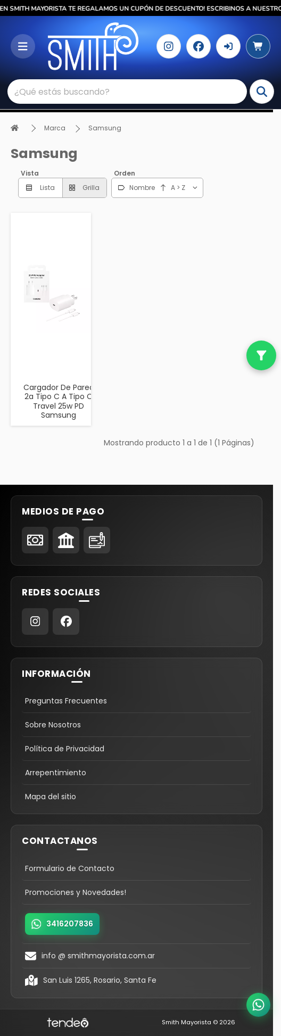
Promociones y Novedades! (75, 892)
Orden (124, 173)
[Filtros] (261, 355)
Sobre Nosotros (53, 724)
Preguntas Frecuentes (66, 700)
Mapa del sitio (50, 796)
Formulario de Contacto (69, 868)
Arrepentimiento (55, 772)
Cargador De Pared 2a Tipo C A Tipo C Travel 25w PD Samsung (58, 401)
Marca (54, 127)
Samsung (104, 127)
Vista (30, 173)
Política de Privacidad (64, 748)
